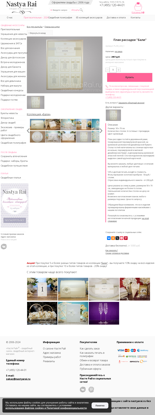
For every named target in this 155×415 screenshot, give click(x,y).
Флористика (7, 117)
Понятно (100, 405)
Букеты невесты (9, 113)
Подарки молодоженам (13, 94)
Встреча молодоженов (13, 62)
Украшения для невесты (14, 33)
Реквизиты (49, 361)
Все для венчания (10, 48)
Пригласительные (10, 29)
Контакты (135, 17)
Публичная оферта (90, 368)
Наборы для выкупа (11, 85)
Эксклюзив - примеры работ (12, 129)
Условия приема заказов (12, 234)
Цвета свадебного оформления (10, 136)
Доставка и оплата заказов (95, 364)
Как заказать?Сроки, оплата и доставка (117, 251)
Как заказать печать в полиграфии (92, 354)
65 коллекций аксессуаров (89, 17)
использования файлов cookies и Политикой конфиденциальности (46, 408)
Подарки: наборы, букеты (14, 160)
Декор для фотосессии (13, 57)
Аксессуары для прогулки (14, 52)
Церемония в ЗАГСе (11, 43)
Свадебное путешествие (14, 165)
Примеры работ (52, 357)
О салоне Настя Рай (54, 348)
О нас (10, 17)
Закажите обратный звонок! (131, 102)
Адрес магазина (8, 236)
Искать (75, 10)
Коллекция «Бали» (39, 114)
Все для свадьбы (34, 26)
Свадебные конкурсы (12, 90)
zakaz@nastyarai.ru (18, 379)
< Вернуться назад (37, 33)
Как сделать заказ (90, 348)
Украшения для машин (13, 71)
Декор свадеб (8, 122)
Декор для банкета (11, 66)
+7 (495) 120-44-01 (113, 97)
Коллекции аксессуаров (13, 38)
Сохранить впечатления (14, 156)
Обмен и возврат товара (94, 360)
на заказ (118, 51)
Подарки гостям (9, 99)
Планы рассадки (52, 26)
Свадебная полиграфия (13, 142)
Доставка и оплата (116, 17)
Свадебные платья (11, 177)
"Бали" (104, 262)
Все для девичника (11, 80)
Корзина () (138, 12)
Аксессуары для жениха (13, 76)
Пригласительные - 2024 (36, 17)
